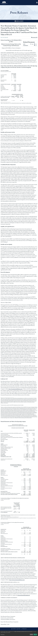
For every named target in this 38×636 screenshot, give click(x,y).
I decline (31, 634)
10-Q (24, 44)
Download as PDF (34, 37)
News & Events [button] (19, 21)
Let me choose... (3, 634)
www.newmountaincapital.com (24, 595)
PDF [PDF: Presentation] (35, 45)
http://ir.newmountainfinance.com (15, 389)
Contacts (19, 628)
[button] (37, 2)
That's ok (35, 634)
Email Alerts (14, 628)
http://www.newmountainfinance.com (17, 579)
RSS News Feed (24, 628)
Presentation (25, 45)
